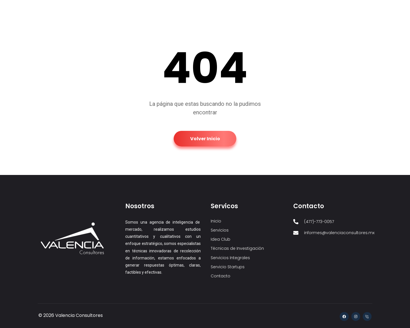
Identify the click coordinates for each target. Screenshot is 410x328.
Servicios (171, 28)
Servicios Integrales (283, 28)
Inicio (150, 28)
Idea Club (195, 28)
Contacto (355, 28)
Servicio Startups (324, 28)
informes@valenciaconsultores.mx (75, 6)
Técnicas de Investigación (235, 28)
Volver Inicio (205, 138)
